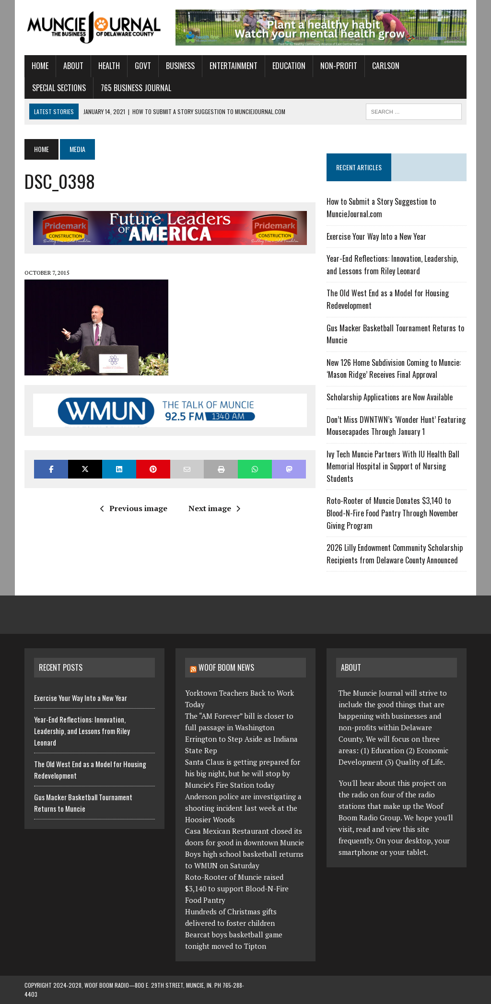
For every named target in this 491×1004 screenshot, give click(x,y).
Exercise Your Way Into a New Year (376, 236)
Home (40, 65)
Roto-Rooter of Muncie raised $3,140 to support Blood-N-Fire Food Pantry (237, 888)
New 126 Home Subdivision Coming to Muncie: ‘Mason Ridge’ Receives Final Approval (394, 369)
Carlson (385, 65)
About (73, 65)
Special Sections (59, 87)
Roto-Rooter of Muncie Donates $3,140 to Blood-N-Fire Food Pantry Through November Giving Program (392, 513)
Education (288, 65)
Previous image (133, 508)
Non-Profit (338, 65)
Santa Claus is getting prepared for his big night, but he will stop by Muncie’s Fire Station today (242, 773)
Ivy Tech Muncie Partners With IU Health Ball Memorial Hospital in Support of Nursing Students (393, 466)
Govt (143, 65)
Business (180, 65)
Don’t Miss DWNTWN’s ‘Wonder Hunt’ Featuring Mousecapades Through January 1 (396, 426)
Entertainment (233, 65)
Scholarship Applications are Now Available (390, 397)
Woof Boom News (226, 667)
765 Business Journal (136, 87)
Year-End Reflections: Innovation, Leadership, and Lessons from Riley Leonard (392, 265)
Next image (214, 508)
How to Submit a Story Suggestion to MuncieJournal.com (381, 208)
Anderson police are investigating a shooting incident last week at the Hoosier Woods (243, 808)
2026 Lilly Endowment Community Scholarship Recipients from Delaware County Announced (395, 554)
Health (109, 65)
